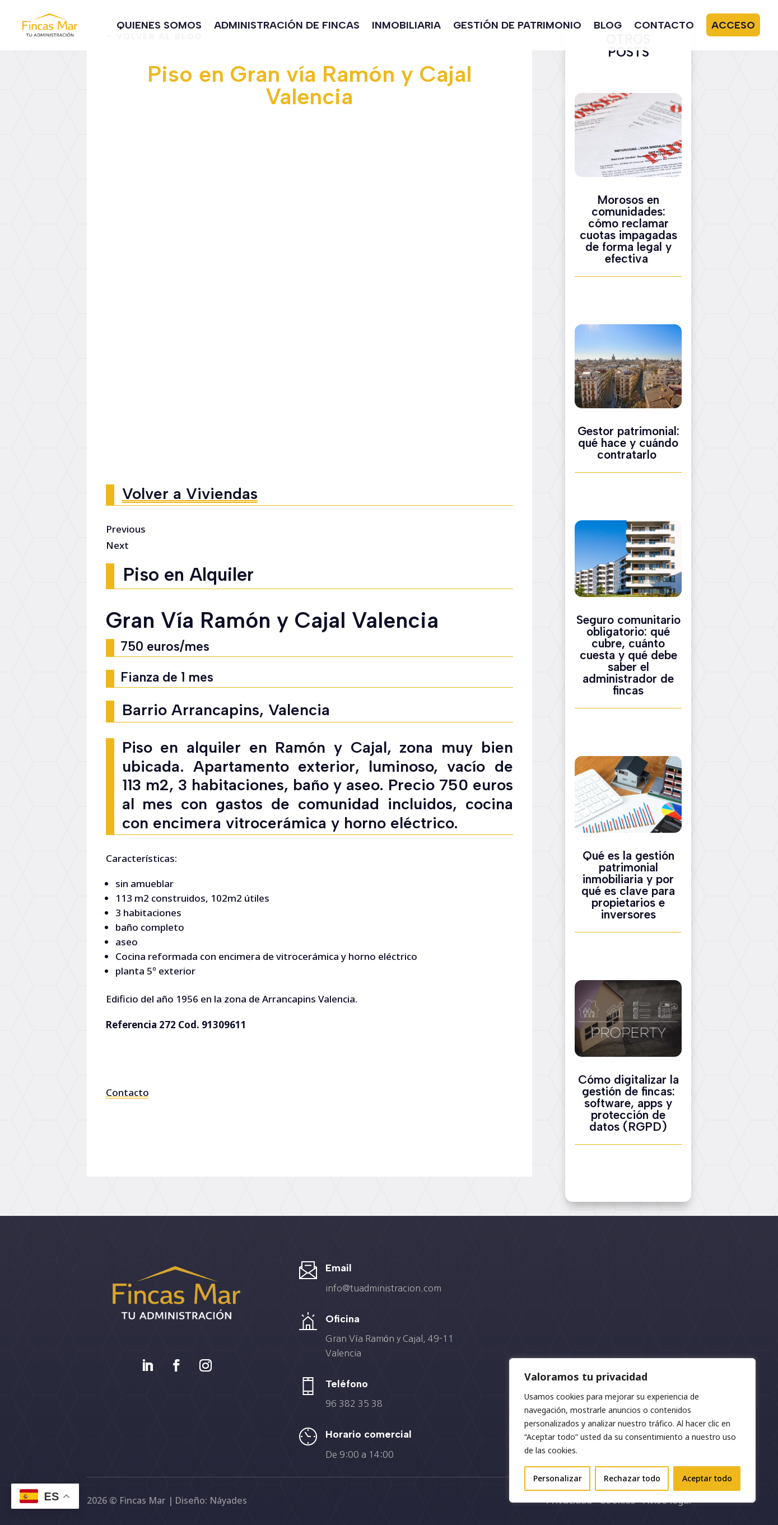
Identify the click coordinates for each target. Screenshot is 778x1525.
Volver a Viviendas (190, 493)
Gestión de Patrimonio (517, 26)
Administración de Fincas (287, 26)
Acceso (733, 25)
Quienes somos (159, 26)
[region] (632, 1430)
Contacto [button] (127, 1092)
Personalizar (557, 1478)
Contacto (664, 26)
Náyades (228, 1500)
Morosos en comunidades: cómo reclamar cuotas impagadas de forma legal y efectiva (628, 229)
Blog (608, 26)
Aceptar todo (707, 1478)
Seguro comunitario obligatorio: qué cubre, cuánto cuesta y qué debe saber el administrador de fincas (628, 655)
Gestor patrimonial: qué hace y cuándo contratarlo (628, 442)
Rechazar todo (632, 1478)
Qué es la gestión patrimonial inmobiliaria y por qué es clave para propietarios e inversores (628, 884)
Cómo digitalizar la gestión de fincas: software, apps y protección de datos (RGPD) (628, 1103)
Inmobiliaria (406, 26)
